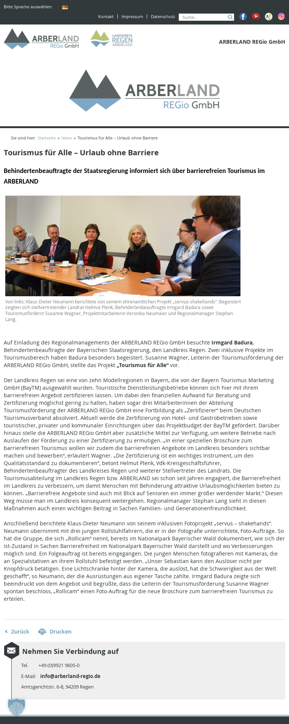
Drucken (60, 631)
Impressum (132, 16)
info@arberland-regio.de (70, 676)
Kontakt (106, 16)
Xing (268, 16)
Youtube (256, 16)
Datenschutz (163, 16)
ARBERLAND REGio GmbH (41, 38)
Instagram (281, 16)
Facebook (243, 16)
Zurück (20, 631)
